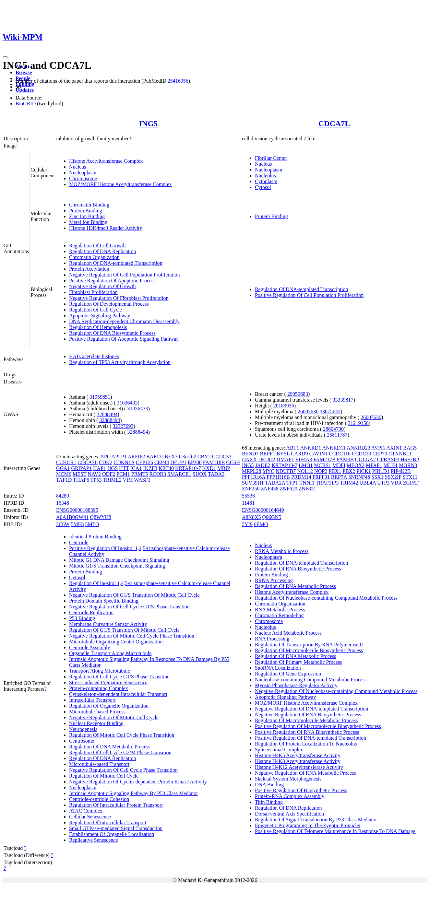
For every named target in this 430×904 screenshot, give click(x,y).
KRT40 (166, 468)
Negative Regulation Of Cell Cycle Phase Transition (123, 770)
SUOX (200, 474)
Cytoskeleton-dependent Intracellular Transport (118, 694)
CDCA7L (334, 123)
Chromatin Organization (94, 257)
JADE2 (262, 465)
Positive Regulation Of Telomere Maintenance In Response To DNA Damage (335, 831)
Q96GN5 (271, 517)
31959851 (100, 397)
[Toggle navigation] (5, 57)
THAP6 (81, 480)
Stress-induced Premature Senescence (108, 682)
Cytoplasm (266, 181)
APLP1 (119, 456)
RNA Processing (272, 638)
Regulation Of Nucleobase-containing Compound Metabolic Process (326, 598)
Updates (25, 90)
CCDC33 (222, 456)
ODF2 (108, 474)
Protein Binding (85, 210)
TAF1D (64, 480)
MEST (79, 474)
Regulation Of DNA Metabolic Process (109, 746)
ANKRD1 (310, 448)
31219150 (358, 423)
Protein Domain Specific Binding (103, 601)
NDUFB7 (286, 471)
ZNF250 (250, 488)
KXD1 (209, 468)
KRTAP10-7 (188, 468)
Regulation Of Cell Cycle (95, 309)
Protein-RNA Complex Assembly (289, 796)
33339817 (342, 400)
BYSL (283, 453)
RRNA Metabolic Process (281, 551)
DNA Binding (269, 784)
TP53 (96, 480)
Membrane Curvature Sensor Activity (108, 624)
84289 (62, 496)
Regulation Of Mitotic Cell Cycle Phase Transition (121, 735)
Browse (24, 72)
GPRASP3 (388, 459)
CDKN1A (124, 462)
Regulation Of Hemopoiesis (98, 327)
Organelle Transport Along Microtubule (110, 653)
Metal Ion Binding (88, 222)
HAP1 (99, 468)
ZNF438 (269, 488)
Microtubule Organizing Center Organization (116, 641)
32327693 (123, 426)
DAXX (249, 459)
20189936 (283, 405)
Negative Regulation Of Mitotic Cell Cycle (114, 717)
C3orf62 (187, 456)
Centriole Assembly (89, 647)
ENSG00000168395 (77, 510)
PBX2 (348, 471)
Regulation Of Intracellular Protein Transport (116, 805)
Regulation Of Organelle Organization (109, 706)
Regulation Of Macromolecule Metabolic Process (306, 720)
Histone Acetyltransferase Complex (106, 161)
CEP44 (161, 462)
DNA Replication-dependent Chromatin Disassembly (124, 321)
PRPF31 (320, 477)
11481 (248, 503)
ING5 (148, 123)
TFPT (292, 483)
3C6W (62, 524)
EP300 (195, 462)
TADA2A (275, 483)
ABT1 (292, 448)
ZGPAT (411, 483)
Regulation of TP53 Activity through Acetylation (120, 362)
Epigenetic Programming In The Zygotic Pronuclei (307, 825)
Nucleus (77, 167)
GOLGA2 (365, 459)
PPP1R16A (253, 477)
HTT (124, 468)
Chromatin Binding (89, 204)
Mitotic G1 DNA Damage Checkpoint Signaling (119, 560)
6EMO (261, 524)
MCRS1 (322, 465)
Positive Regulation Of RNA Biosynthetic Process (307, 732)
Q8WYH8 (100, 517)
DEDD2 (266, 459)
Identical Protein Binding (95, 536)
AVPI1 (378, 448)
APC (105, 456)
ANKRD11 (333, 448)
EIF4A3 (303, 459)
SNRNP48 (359, 477)
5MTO (92, 524)
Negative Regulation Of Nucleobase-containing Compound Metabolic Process (336, 691)
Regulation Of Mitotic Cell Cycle (103, 776)
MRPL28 (251, 471)
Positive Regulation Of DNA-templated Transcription (310, 738)
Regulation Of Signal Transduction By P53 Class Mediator (316, 819)
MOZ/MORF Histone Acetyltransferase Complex (120, 184)
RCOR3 (157, 474)
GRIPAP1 (81, 468)
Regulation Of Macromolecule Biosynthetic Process (309, 650)
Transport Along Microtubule (99, 671)
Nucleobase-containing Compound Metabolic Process (310, 679)
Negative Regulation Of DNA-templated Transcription (311, 708)
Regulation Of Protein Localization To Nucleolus (306, 743)
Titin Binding (269, 802)
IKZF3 (150, 468)
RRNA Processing (274, 580)
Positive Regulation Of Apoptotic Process (112, 280)
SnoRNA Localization (278, 668)
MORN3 (408, 465)
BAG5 (410, 448)
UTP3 (383, 483)
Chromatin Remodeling (279, 615)
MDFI (338, 465)
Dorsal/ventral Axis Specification (289, 813)
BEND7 (250, 453)
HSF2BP (409, 459)
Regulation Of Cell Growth (97, 245)
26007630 (308, 411)
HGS (112, 468)
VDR (396, 483)
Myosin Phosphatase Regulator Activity (296, 685)
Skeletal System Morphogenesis (288, 778)
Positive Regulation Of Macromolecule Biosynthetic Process (318, 726)
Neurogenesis (83, 729)
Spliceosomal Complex (279, 749)
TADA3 (216, 474)
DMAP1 (285, 459)
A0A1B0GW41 (72, 517)
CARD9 (299, 453)
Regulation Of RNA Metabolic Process (295, 586)
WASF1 (142, 480)
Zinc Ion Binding (87, 216)
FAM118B (214, 462)
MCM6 (63, 474)
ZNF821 (307, 488)
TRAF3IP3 (327, 483)
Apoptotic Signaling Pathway (99, 315)
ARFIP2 (136, 456)
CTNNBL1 (400, 453)
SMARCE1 (179, 474)
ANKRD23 (358, 448)
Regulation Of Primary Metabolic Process (298, 662)
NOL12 (305, 471)
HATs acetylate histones (94, 356)
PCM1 (123, 474)
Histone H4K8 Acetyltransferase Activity (297, 761)
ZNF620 (288, 488)
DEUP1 (178, 462)
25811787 (337, 435)
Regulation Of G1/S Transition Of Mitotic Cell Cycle (124, 630)
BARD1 (154, 456)
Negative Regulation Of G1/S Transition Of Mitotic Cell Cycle (134, 595)
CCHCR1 (66, 462)
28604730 (333, 429)
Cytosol (263, 187)
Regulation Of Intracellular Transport (108, 822)
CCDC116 (340, 453)
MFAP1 (374, 465)
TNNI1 (307, 483)
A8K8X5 (251, 517)
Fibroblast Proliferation (93, 292)
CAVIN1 (318, 453)
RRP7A (339, 477)
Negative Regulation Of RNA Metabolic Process (305, 773)
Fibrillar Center (271, 158)
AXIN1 (394, 448)
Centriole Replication (91, 612)
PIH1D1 (380, 471)
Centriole (79, 542)
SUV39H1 (253, 483)
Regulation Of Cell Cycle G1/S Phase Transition (119, 676)
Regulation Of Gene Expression (288, 673)
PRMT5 (139, 474)
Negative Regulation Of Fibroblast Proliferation (119, 298)
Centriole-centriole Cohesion (99, 799)
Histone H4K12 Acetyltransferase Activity (299, 767)
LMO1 (306, 465)
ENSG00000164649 (263, 510)
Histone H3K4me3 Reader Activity (105, 228)
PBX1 (334, 471)
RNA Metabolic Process (280, 609)
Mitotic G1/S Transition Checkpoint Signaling (117, 566)
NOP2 (320, 471)
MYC (268, 471)
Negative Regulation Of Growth (102, 286)
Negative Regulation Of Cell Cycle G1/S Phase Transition (129, 606)
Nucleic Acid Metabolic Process (288, 633)
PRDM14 (301, 477)
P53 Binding (82, 618)
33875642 (330, 411)
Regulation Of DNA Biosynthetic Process (112, 333)
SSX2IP (393, 477)
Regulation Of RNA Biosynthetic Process (298, 568)
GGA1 (63, 468)
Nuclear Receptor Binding (96, 723)
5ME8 (77, 524)
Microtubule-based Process (97, 711)
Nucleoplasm (82, 172)
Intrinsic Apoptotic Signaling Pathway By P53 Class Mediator (133, 793)
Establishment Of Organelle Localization (111, 834)
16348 (62, 503)
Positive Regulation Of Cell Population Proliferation (309, 295)
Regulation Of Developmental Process (109, 304)
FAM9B (345, 459)
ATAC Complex (85, 811)
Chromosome (83, 178)
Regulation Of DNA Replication (102, 251)
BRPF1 (267, 453)
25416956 (178, 81)
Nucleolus (265, 175)
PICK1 (363, 471)
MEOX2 (355, 465)
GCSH (233, 462)
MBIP (223, 468)
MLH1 (391, 465)
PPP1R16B (278, 477)
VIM (128, 480)
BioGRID (26, 103)
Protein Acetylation (89, 269)
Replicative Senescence (93, 840)
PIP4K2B (401, 471)
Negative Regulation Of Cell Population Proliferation (124, 274)
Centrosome (81, 741)
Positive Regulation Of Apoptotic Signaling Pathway (124, 339)
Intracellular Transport (92, 700)
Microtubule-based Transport (99, 764)
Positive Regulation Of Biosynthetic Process (301, 790)
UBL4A (367, 483)
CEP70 (380, 453)
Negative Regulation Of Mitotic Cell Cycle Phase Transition (131, 636)
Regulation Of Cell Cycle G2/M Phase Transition (120, 752)
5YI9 (247, 524)
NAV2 (94, 474)
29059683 (297, 394)
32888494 (107, 414)
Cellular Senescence (90, 816)
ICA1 (136, 468)
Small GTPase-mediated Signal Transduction (115, 828)
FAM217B (324, 459)
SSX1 (377, 477)
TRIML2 (112, 480)
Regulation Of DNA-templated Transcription (115, 263)
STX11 (410, 477)
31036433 (127, 402)
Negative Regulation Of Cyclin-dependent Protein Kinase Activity (138, 781)
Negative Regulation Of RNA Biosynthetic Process (308, 714)
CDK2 (106, 462)
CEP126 (144, 462)
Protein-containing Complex (98, 688)
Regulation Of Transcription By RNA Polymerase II (309, 644)
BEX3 (171, 456)
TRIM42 (349, 483)
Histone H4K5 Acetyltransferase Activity (297, 755)
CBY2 (204, 456)
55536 (248, 496)
